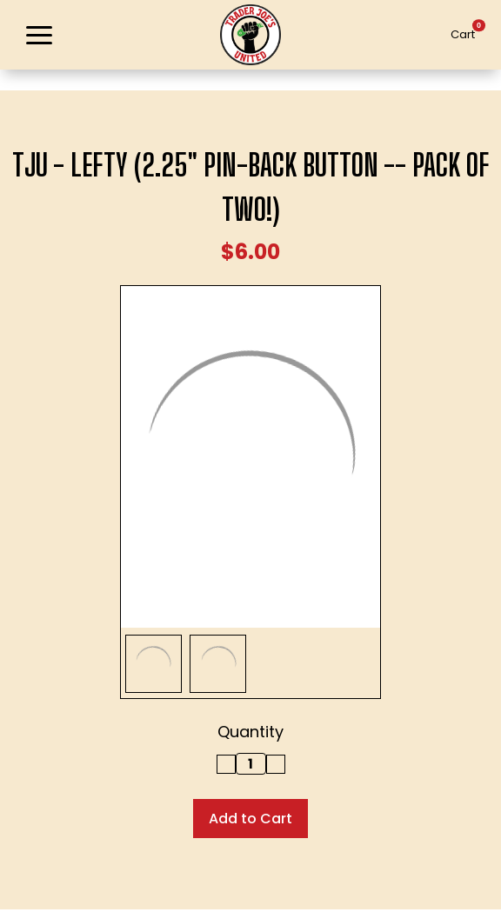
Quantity (250, 731)
